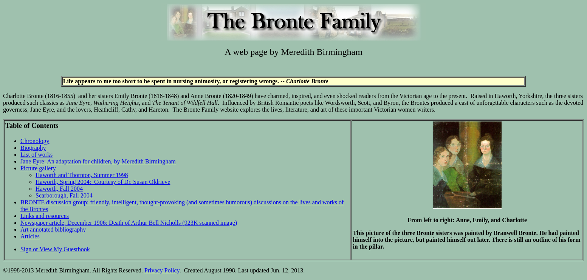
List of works (36, 154)
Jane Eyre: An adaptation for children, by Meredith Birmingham (98, 161)
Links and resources (44, 216)
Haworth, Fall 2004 (59, 188)
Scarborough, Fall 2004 (64, 195)
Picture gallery (38, 168)
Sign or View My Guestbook (55, 249)
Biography (33, 148)
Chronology (34, 141)
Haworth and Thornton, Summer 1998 (82, 175)
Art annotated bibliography (53, 229)
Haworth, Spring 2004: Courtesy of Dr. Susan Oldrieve (103, 182)
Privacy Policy (162, 270)
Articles (30, 236)
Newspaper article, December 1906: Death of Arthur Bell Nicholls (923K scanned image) (128, 222)
